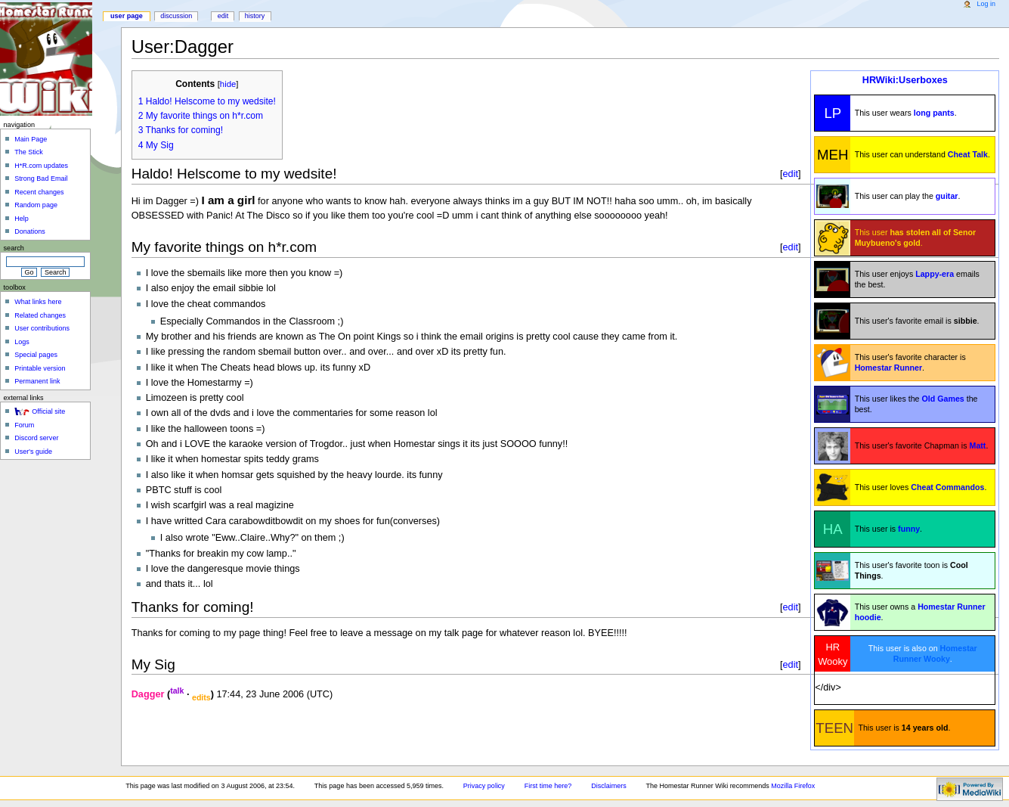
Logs (21, 342)
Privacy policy (484, 786)
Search (14, 248)
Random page (35, 205)
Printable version (39, 368)
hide (228, 83)
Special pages (35, 354)
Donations (29, 231)
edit (791, 173)
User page (126, 16)
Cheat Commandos (947, 487)
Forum (24, 425)
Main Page (30, 139)
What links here (37, 302)
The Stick (28, 152)
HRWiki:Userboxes (905, 80)
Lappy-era (934, 273)
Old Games (942, 398)
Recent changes (38, 192)
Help (21, 218)
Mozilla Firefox (793, 786)
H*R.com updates (41, 165)
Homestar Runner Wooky (935, 653)
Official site (48, 411)
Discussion (176, 16)
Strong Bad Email (40, 178)
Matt (978, 445)
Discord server (36, 438)
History (255, 16)
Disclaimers (609, 786)
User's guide (33, 451)
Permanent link (37, 381)
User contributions (42, 328)
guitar (947, 195)
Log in (986, 4)
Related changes (40, 315)
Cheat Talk (968, 154)
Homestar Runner (888, 367)
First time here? (548, 786)
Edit (223, 16)
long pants (934, 112)
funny (909, 528)
